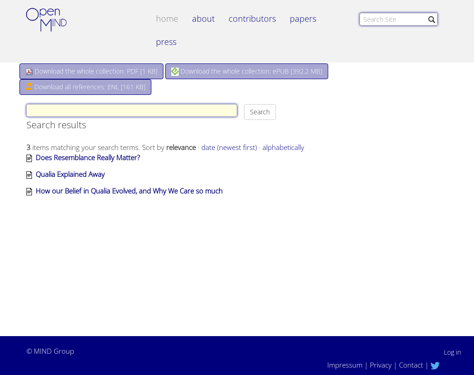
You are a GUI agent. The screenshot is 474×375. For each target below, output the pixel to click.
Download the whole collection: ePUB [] (246, 71)
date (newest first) (229, 147)
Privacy (381, 364)
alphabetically (283, 147)
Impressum (344, 364)
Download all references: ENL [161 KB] (85, 86)
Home (167, 18)
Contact (411, 364)
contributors (252, 18)
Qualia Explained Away (70, 174)
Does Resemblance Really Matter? (88, 157)
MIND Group (54, 351)
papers (303, 18)
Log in (452, 352)
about (203, 18)
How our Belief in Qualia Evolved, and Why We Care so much (129, 190)
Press (166, 41)
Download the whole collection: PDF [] (91, 71)
